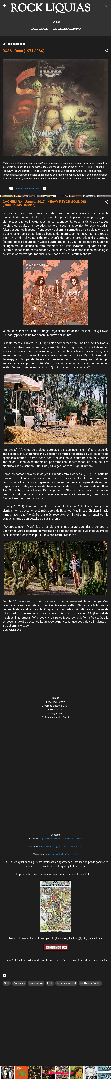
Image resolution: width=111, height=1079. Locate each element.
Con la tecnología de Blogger (55, 1072)
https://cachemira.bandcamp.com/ (61, 854)
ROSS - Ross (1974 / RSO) (24, 51)
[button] (106, 51)
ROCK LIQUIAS (50, 8)
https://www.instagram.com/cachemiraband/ (60, 846)
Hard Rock (39, 29)
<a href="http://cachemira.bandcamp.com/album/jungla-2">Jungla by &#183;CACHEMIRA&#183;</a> (55, 777)
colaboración (36, 983)
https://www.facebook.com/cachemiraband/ (61, 838)
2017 (6, 983)
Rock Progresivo (67, 29)
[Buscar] (106, 7)
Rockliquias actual (66, 983)
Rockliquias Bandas (90, 983)
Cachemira (19, 983)
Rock (50, 983)
